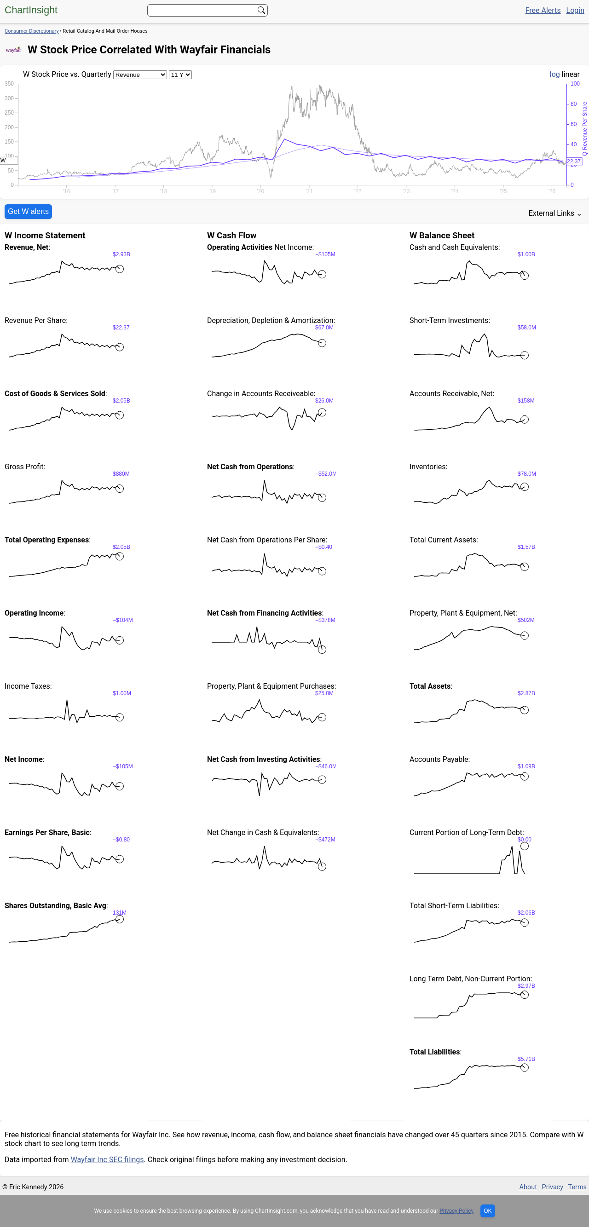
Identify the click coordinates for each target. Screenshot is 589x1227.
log (555, 74)
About (528, 1187)
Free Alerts (543, 10)
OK (487, 1211)
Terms (577, 1187)
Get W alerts (28, 211)
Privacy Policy (456, 1211)
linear (571, 74)
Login (575, 10)
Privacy (553, 1187)
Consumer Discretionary (32, 31)
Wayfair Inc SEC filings (107, 1159)
